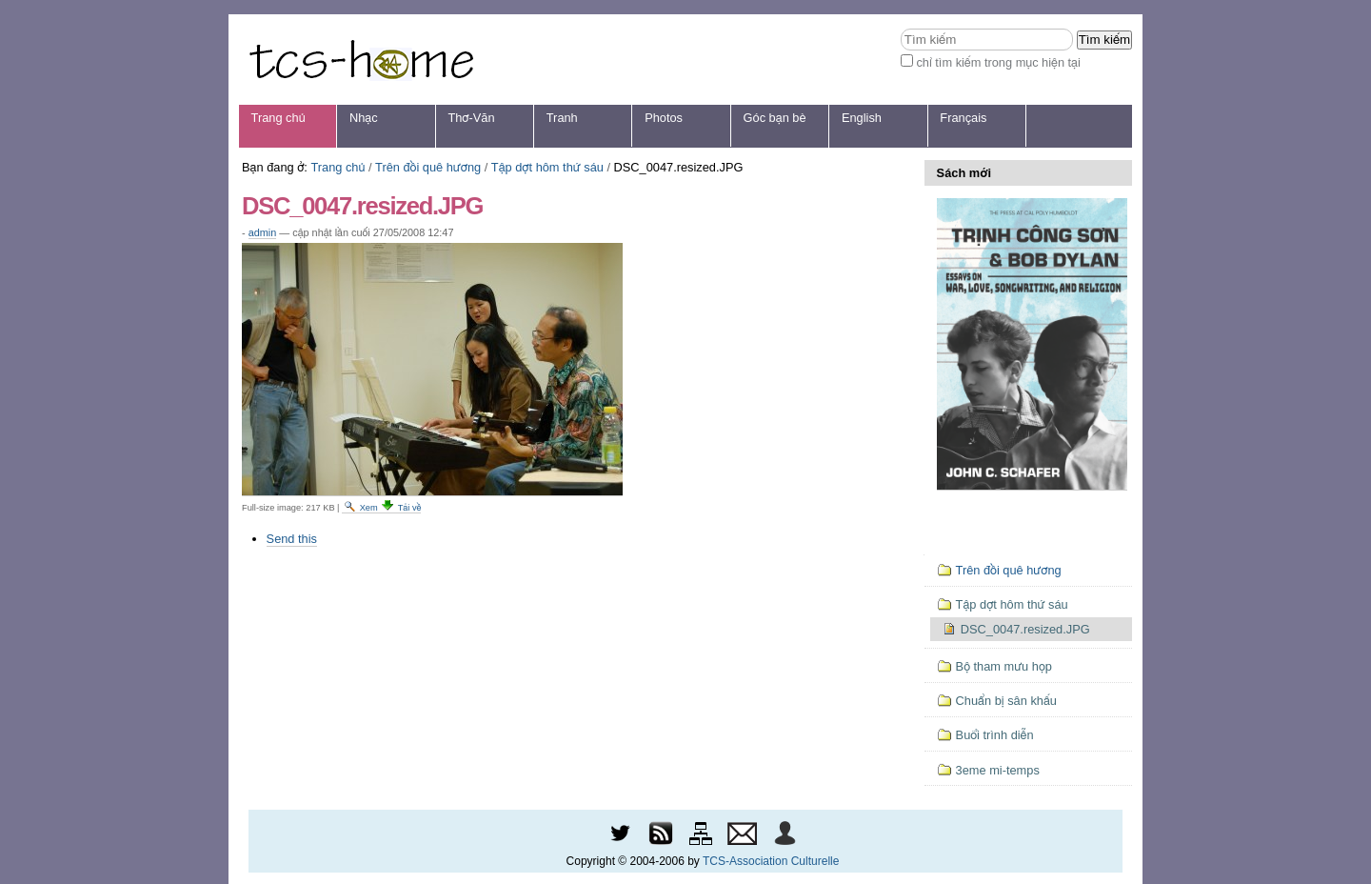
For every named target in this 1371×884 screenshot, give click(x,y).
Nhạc (363, 117)
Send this (292, 539)
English (862, 117)
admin (262, 232)
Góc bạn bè (775, 117)
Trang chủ (278, 117)
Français (963, 117)
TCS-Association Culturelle (771, 861)
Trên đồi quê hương (428, 167)
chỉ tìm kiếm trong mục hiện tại (998, 62)
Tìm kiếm (900, 28)
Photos (664, 117)
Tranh (562, 117)
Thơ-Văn (470, 117)
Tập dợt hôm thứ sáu (547, 167)
